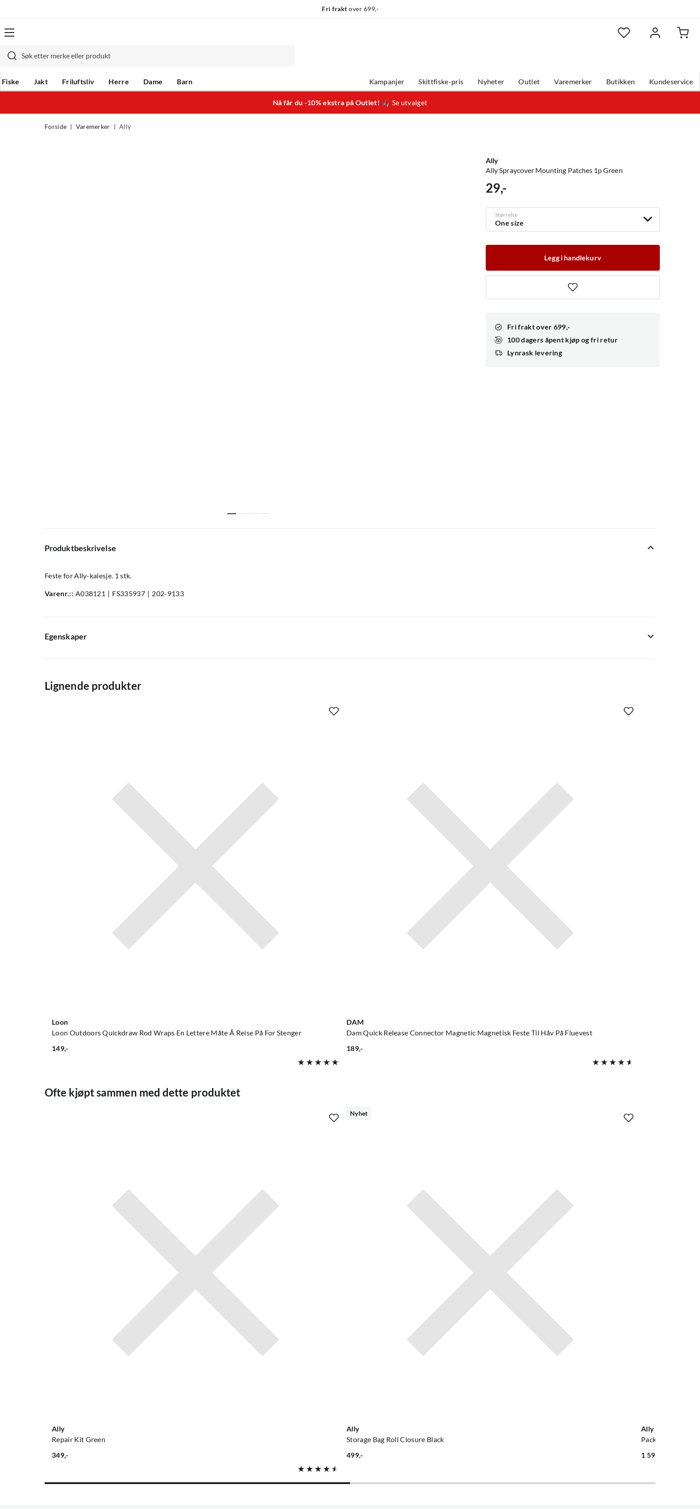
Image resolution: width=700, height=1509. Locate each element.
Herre (161, 63)
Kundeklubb (318, 1366)
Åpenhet (313, 1352)
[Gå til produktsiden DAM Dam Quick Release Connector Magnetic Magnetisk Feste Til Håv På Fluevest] (271, 799)
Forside (56, 109)
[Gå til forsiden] (87, 37)
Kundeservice (626, 63)
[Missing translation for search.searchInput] (201, 37)
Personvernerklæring (546, 1490)
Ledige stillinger (324, 1280)
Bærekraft (315, 1337)
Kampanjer (342, 63)
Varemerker (528, 63)
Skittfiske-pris (396, 63)
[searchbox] (349, 38)
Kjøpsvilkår (604, 1490)
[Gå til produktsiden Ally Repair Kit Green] (113, 1064)
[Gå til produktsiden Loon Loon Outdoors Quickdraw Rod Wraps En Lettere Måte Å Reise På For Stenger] (113, 799)
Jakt (84, 63)
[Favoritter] (568, 38)
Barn (227, 63)
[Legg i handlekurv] (573, 238)
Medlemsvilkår (322, 1380)
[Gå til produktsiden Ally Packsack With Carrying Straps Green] (429, 1064)
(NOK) (64, 1490)
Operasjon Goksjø (328, 1323)
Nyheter (446, 63)
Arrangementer (323, 1309)
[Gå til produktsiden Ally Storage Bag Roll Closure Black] (271, 1064)
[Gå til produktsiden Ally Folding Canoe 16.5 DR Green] (587, 1064)
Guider (56, 1280)
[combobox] (340, 38)
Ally (125, 109)
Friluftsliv (121, 63)
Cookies (643, 1490)
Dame (195, 63)
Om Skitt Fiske (322, 1266)
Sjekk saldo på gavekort (82, 1309)
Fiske (53, 63)
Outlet (484, 63)
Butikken (576, 63)
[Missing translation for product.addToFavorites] (573, 268)
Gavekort (187, 1280)
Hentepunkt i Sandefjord (84, 1294)
